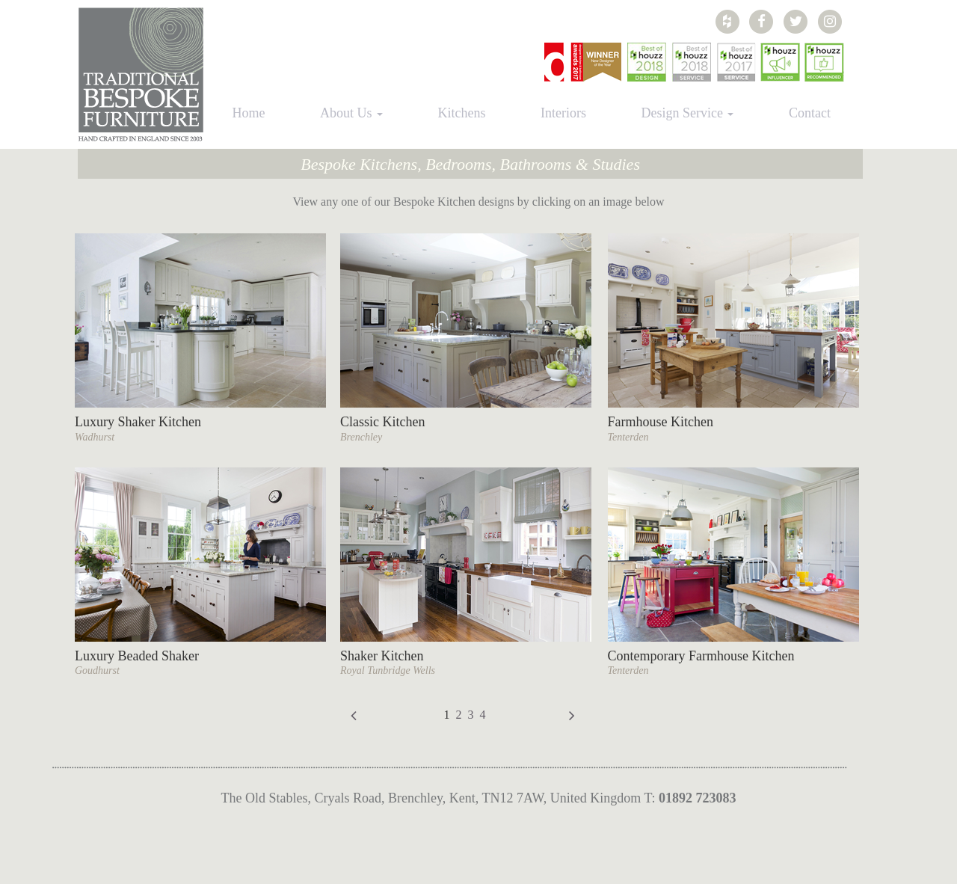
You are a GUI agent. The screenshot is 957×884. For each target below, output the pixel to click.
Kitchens (462, 112)
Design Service (687, 112)
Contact (810, 112)
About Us (351, 112)
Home (249, 112)
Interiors (563, 112)
